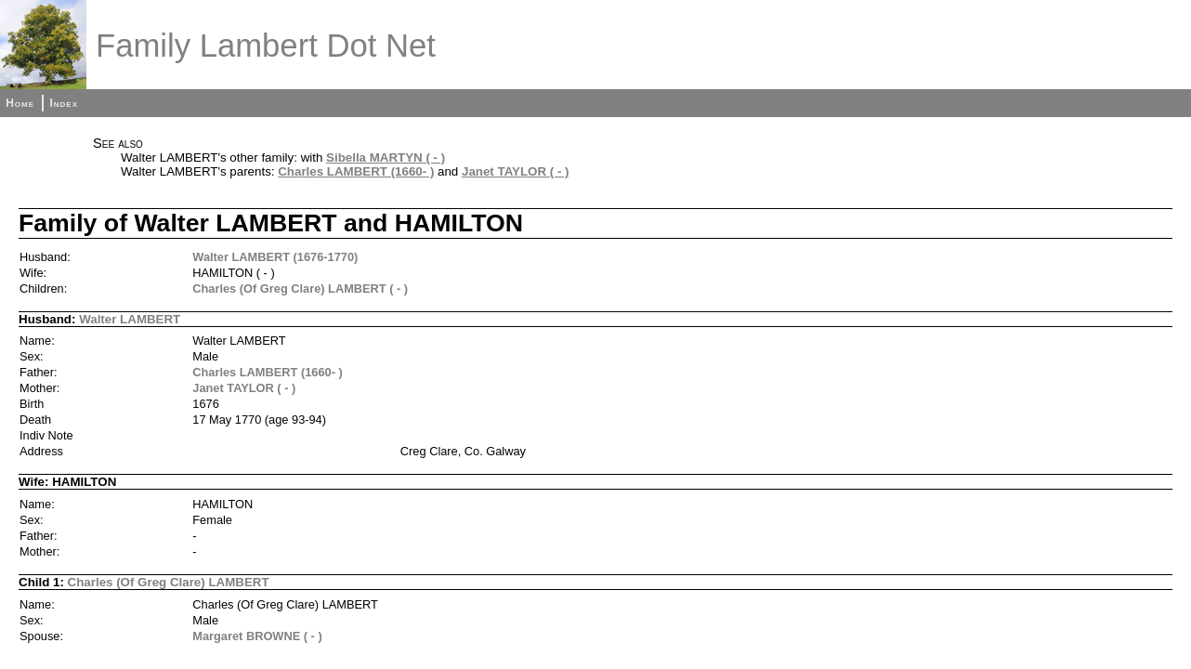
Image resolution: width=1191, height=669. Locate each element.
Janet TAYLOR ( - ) (515, 171)
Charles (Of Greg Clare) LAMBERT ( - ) (300, 288)
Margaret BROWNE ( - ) (256, 636)
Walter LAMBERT (129, 319)
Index (63, 103)
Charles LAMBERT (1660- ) (356, 171)
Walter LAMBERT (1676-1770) (275, 257)
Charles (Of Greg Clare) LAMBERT (168, 582)
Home (20, 103)
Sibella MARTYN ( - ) (385, 157)
